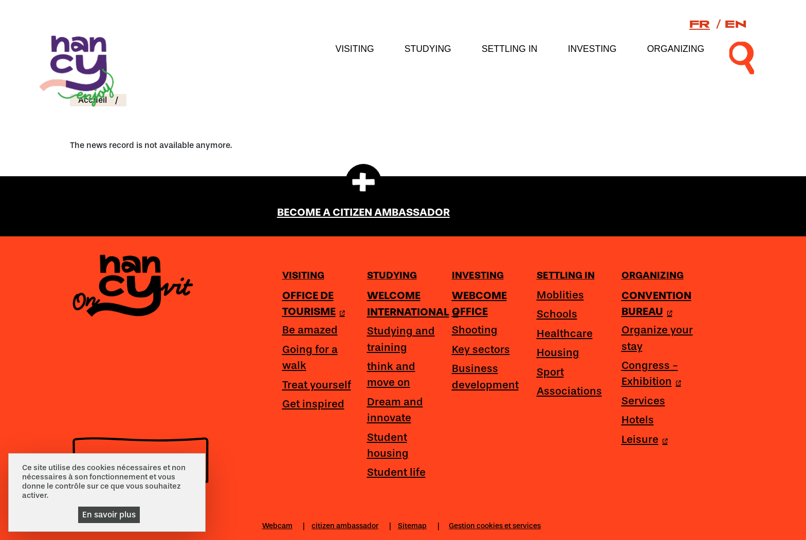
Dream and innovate (395, 410)
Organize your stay (657, 338)
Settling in (510, 49)
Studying (428, 49)
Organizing (675, 49)
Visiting (354, 49)
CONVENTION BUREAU (656, 303)
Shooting (475, 330)
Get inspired (313, 404)
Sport (550, 372)
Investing (592, 49)
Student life (396, 472)
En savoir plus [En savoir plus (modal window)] (109, 514)
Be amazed (310, 330)
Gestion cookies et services (495, 526)
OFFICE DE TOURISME (309, 303)
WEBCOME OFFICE (479, 303)
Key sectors (481, 349)
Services (643, 401)
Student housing (388, 445)
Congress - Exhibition (649, 373)
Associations (569, 391)
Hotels (637, 420)
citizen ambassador (345, 526)
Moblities (560, 295)
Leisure (639, 439)
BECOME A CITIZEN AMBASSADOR (363, 212)
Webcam (277, 526)
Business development (485, 376)
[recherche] (741, 57)
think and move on (391, 374)
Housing (558, 352)
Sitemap (412, 526)
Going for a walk (310, 357)
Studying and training (401, 339)
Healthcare (565, 333)
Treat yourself (316, 385)
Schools (557, 314)
